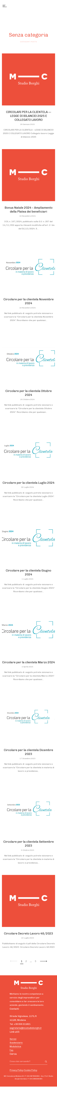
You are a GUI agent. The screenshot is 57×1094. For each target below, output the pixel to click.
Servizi (13, 1039)
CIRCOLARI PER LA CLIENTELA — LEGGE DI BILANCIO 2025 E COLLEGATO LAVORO (28, 116)
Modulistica (15, 1046)
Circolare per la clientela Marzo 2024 (28, 662)
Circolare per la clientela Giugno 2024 (28, 572)
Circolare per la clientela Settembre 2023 (28, 843)
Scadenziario (16, 1042)
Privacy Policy (16, 1070)
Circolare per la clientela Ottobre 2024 (28, 393)
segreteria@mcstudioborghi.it (26, 1028)
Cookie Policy (30, 1070)
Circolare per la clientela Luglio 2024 (28, 483)
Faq (11, 1050)
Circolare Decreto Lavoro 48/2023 (28, 933)
